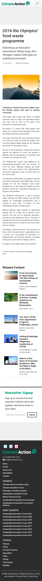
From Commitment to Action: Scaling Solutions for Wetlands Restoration (28, 300)
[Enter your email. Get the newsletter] (16, 414)
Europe (12, 251)
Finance (22, 289)
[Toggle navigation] (37, 3)
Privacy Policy (21, 576)
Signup (32, 415)
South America (20, 251)
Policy (31, 308)
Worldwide (28, 251)
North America (31, 286)
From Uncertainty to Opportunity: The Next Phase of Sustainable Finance (28, 278)
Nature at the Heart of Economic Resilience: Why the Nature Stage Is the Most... (28, 363)
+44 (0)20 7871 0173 (12, 457)
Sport (4, 254)
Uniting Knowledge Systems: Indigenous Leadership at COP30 (28, 341)
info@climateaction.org (13, 460)
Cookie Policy (33, 576)
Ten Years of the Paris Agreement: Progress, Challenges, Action (28, 321)
